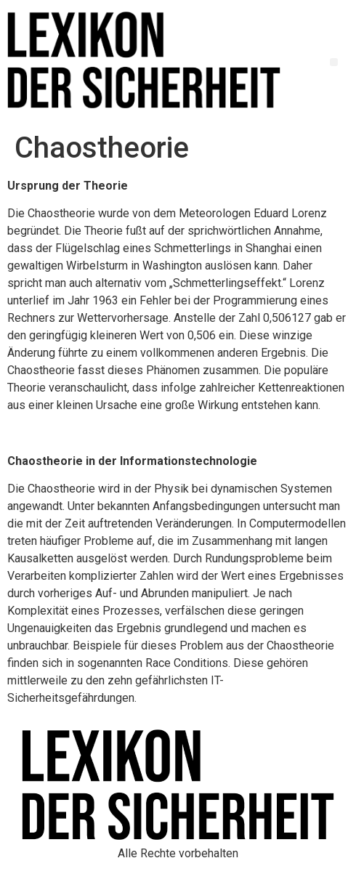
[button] (334, 62)
